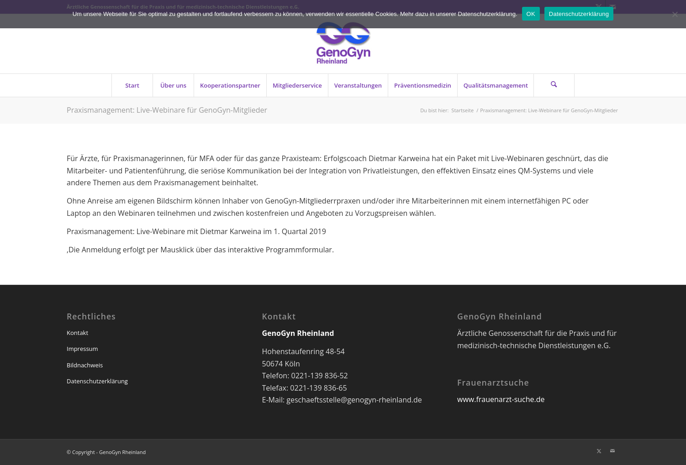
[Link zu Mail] (612, 451)
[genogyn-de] (342, 43)
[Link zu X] (599, 451)
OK (531, 13)
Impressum (82, 349)
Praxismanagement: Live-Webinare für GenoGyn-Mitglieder (167, 110)
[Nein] (674, 14)
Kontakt (77, 333)
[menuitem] (132, 85)
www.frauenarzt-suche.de (500, 399)
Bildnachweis (85, 365)
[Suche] (554, 85)
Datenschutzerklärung (97, 381)
